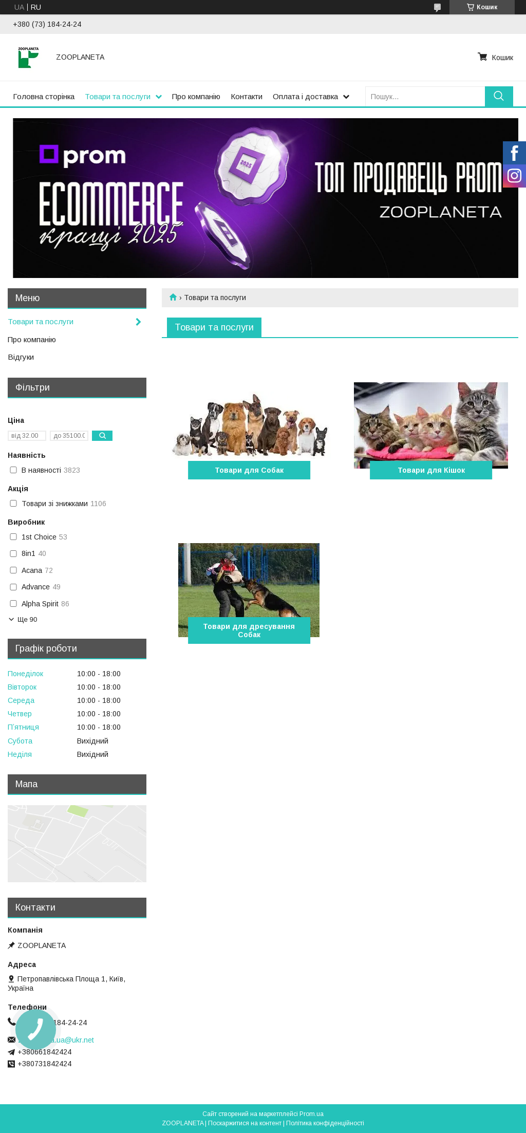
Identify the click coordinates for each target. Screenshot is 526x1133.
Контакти (246, 96)
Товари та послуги (118, 96)
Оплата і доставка (305, 96)
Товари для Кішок (431, 470)
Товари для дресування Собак (249, 630)
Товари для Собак (249, 470)
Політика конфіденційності (325, 1123)
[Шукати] (499, 96)
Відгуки (21, 356)
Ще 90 (27, 619)
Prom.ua (311, 1114)
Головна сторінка (43, 96)
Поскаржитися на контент (244, 1123)
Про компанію (196, 96)
